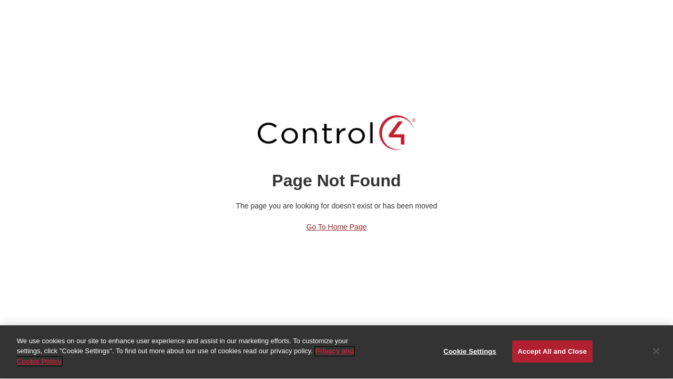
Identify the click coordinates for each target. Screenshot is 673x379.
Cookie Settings (470, 351)
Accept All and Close (552, 351)
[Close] (656, 351)
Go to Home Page (337, 227)
